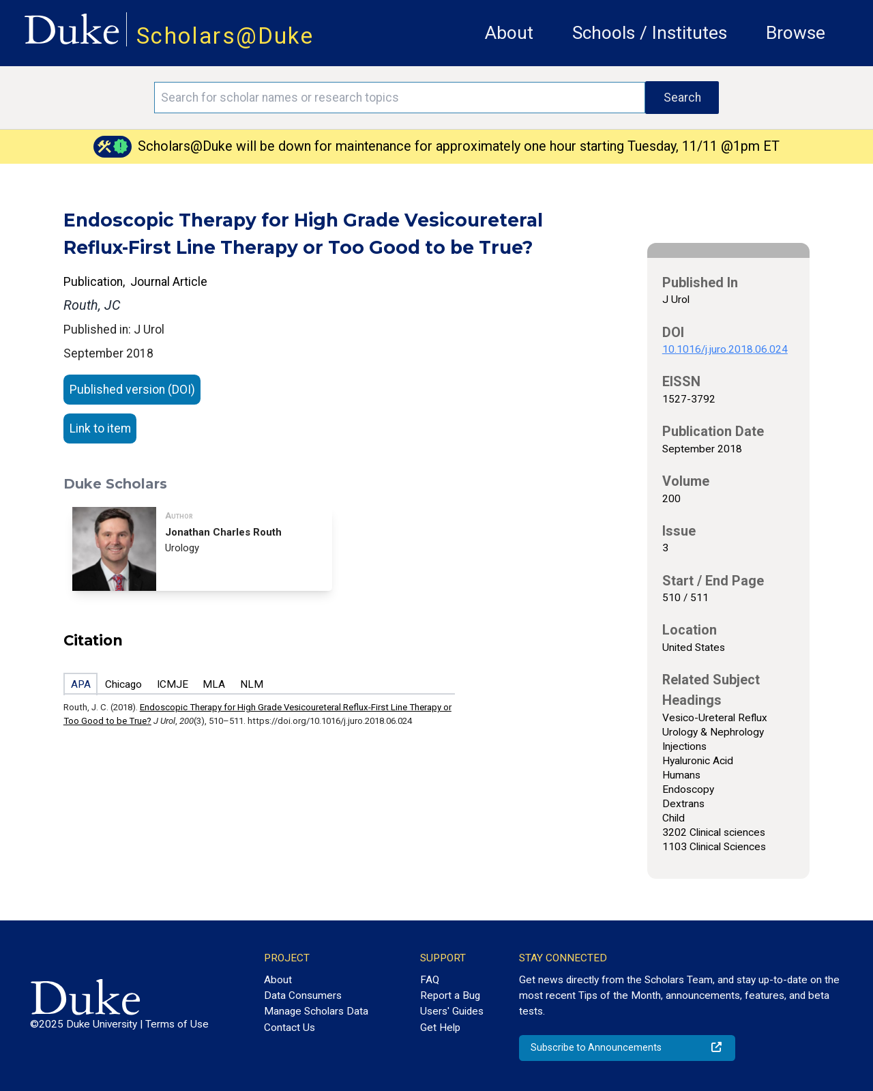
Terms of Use (177, 1024)
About (509, 33)
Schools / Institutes (649, 33)
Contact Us (289, 1027)
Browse (795, 33)
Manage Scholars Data (316, 1011)
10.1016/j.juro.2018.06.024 (725, 349)
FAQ (429, 980)
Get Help (440, 1027)
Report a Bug (450, 995)
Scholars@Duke (225, 36)
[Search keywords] (399, 97)
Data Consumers (303, 995)
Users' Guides (452, 1011)
